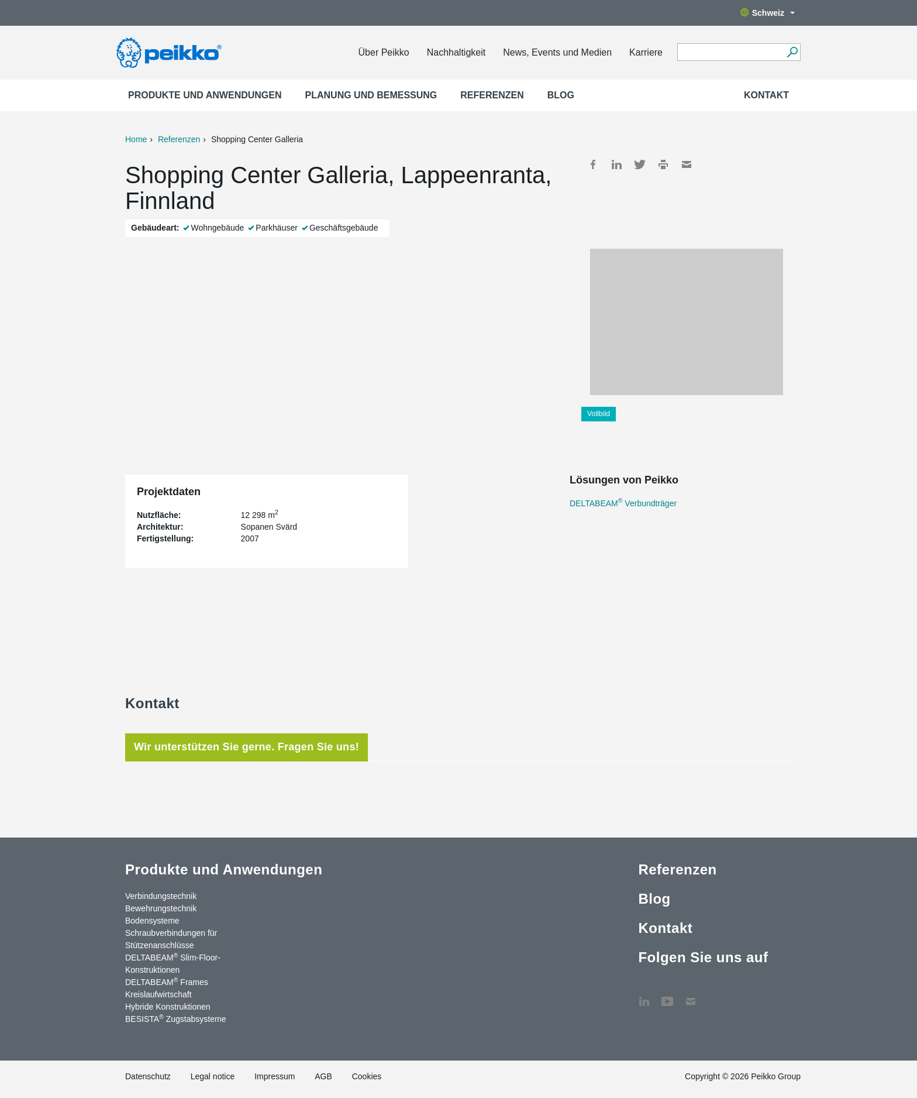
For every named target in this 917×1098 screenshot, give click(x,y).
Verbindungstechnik (160, 896)
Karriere (646, 52)
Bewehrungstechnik (160, 908)
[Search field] (730, 52)
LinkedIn (616, 164)
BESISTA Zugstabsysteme (175, 1018)
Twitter (640, 164)
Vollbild (598, 414)
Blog (560, 95)
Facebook (593, 164)
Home (136, 139)
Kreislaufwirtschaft (158, 994)
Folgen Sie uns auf (703, 957)
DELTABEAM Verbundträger (623, 503)
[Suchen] (792, 52)
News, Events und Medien (557, 52)
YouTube (667, 995)
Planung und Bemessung (371, 95)
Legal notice (213, 1076)
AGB (323, 1076)
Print (663, 164)
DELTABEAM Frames (166, 981)
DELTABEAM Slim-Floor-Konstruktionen (172, 963)
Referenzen (491, 95)
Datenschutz (148, 1076)
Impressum (274, 1076)
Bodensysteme (152, 920)
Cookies (367, 1076)
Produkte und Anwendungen (205, 95)
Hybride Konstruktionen (168, 1006)
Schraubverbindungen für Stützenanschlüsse (171, 939)
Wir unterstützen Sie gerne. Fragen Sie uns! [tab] (246, 747)
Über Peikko (383, 52)
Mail (686, 164)
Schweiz (767, 13)
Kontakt (766, 95)
